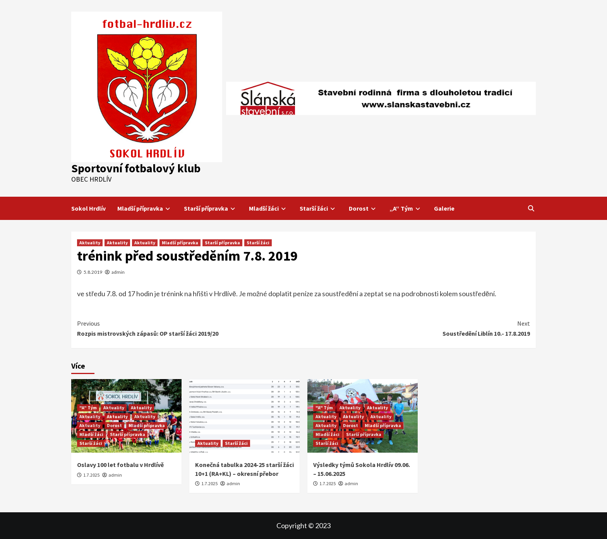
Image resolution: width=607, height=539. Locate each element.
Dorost (363, 208)
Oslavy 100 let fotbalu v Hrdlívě (120, 465)
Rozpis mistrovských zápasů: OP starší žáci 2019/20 (190, 328)
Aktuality (89, 242)
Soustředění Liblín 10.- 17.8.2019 (417, 328)
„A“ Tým (405, 208)
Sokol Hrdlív (88, 208)
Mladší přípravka (144, 208)
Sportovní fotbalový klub (136, 168)
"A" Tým (88, 407)
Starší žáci (318, 208)
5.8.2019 (93, 272)
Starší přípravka (210, 208)
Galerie (444, 208)
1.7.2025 (91, 475)
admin (118, 272)
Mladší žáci (268, 208)
